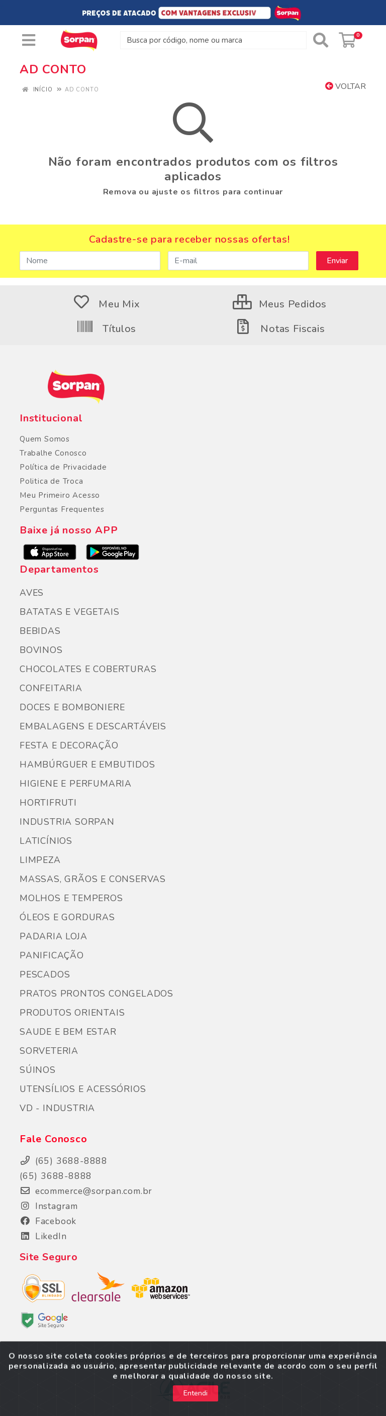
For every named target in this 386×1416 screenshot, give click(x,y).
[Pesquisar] (321, 40)
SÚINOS (38, 1070)
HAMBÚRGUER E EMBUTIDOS (87, 764)
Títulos (106, 329)
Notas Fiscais (279, 329)
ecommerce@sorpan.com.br (86, 1191)
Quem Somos (45, 439)
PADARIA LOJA (53, 936)
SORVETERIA (49, 1051)
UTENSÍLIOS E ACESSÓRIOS (83, 1089)
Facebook (48, 1221)
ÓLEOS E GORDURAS (67, 917)
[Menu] (29, 40)
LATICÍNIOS (46, 841)
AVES (32, 593)
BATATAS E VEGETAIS (69, 612)
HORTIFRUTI (48, 803)
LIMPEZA (40, 860)
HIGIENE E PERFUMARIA (76, 784)
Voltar (345, 86)
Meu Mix (106, 304)
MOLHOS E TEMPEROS (71, 898)
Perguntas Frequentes (62, 509)
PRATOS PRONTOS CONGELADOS (96, 994)
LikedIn (43, 1236)
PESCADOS (45, 974)
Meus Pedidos (280, 304)
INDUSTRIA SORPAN (67, 822)
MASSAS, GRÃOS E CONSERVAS (93, 879)
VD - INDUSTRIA (57, 1108)
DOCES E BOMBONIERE (72, 707)
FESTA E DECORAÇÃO (69, 745)
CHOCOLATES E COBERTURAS (88, 669)
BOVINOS (41, 650)
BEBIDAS (40, 631)
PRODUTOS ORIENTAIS (72, 1013)
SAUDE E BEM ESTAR (68, 1032)
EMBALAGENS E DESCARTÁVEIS (93, 726)
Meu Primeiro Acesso (60, 495)
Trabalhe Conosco (53, 453)
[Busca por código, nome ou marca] (213, 40)
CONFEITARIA (51, 688)
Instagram (49, 1206)
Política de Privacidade (63, 467)
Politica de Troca (51, 481)
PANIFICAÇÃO (52, 955)
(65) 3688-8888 (56, 1176)
